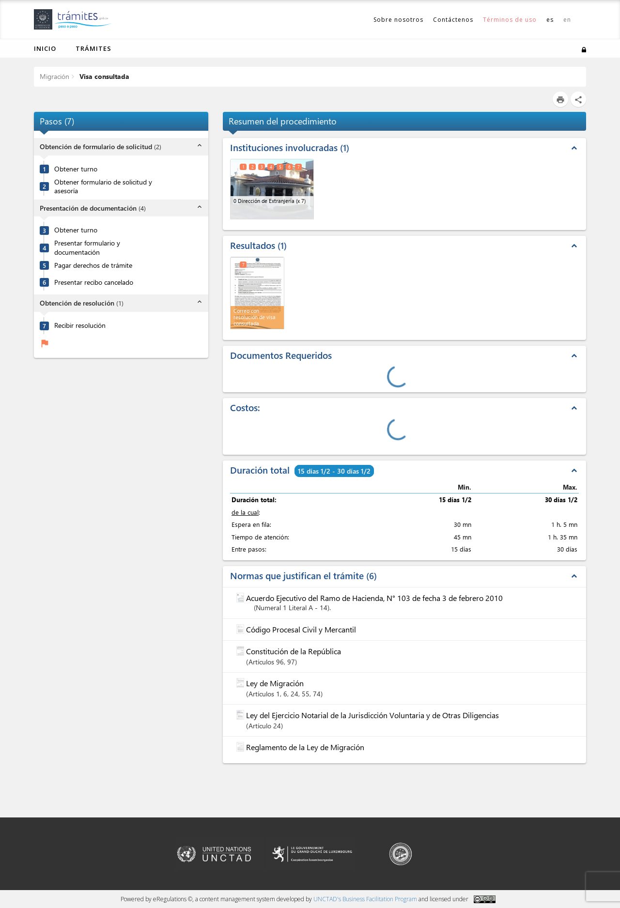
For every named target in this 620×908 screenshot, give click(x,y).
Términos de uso (510, 19)
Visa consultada (103, 76)
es (550, 19)
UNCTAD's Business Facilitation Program (365, 899)
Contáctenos (453, 19)
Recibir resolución (80, 325)
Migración (54, 76)
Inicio (45, 48)
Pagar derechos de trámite (93, 265)
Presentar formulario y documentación (87, 248)
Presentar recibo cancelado (93, 282)
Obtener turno (75, 169)
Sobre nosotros (398, 19)
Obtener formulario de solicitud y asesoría (103, 187)
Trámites (93, 48)
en (567, 19)
